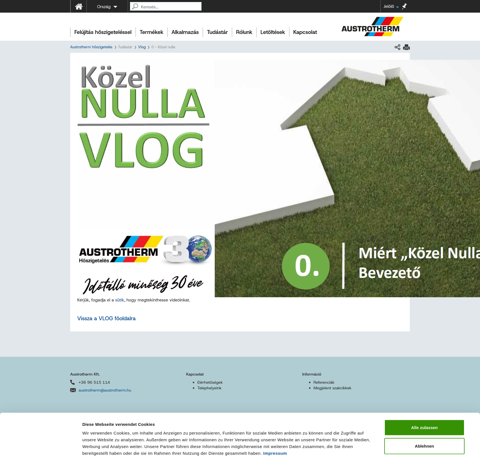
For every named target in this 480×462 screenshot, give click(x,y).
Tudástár (217, 32)
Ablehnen (424, 386)
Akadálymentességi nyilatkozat (229, 447)
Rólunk (244, 32)
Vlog (142, 47)
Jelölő (391, 6)
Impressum (275, 394)
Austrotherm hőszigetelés (91, 47)
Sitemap (188, 447)
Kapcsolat (305, 32)
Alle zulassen (424, 368)
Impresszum (80, 447)
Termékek (151, 32)
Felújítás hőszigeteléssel (103, 32)
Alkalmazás (185, 32)
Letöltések (272, 32)
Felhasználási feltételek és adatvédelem (131, 447)
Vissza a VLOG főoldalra (106, 318)
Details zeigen (307, 412)
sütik (119, 300)
